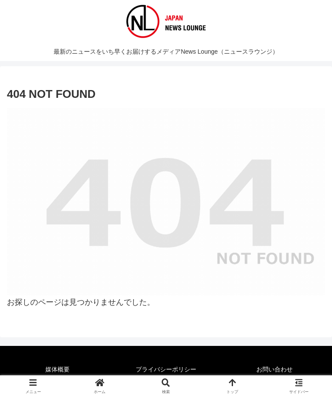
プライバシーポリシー (166, 369)
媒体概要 (57, 369)
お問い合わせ (274, 369)
